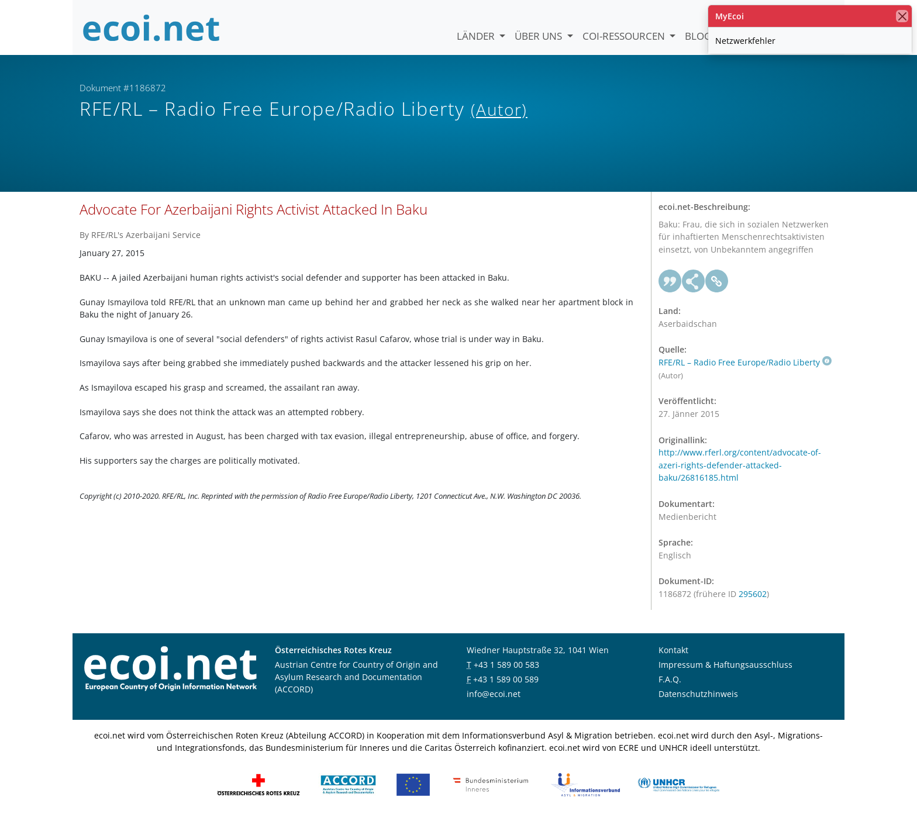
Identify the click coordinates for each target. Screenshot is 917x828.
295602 (753, 600)
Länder (477, 36)
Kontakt (673, 656)
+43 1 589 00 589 (506, 685)
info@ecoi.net (493, 700)
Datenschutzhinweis (698, 700)
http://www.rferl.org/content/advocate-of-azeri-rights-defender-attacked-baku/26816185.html (740, 471)
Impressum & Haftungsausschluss (725, 671)
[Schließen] (902, 16)
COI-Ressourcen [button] (624, 36)
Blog (698, 36)
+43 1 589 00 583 (506, 671)
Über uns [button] (539, 36)
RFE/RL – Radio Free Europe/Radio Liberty (745, 368)
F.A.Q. (670, 685)
